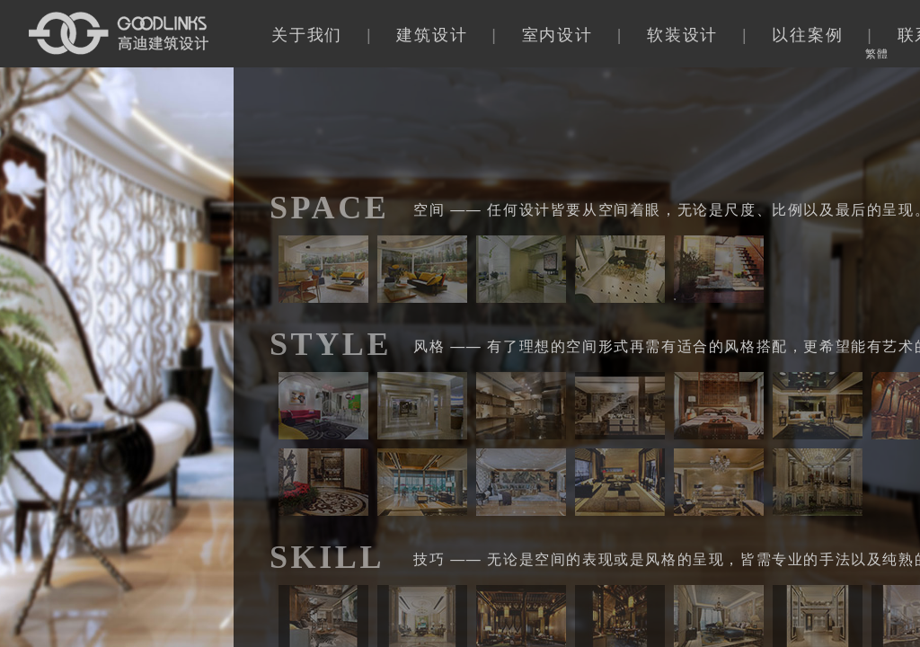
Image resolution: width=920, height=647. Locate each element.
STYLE (331, 344)
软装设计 (682, 35)
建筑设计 (431, 35)
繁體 (877, 54)
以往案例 (807, 35)
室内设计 (557, 35)
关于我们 (306, 35)
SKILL (327, 557)
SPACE (329, 208)
